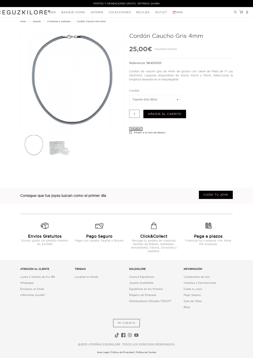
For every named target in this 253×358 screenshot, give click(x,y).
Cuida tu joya (215, 195)
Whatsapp (27, 282)
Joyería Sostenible (141, 282)
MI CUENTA (126, 323)
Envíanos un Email (32, 289)
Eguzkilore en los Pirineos (146, 289)
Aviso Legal (103, 352)
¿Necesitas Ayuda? (32, 295)
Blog (187, 307)
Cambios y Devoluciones (200, 282)
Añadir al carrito (164, 114)
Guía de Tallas (193, 301)
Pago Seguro (192, 295)
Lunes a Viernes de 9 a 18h (37, 276)
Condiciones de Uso (197, 276)
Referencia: (137, 63)
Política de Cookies (146, 352)
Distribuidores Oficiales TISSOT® (150, 301)
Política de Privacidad (122, 352)
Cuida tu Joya (193, 289)
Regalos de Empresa (142, 295)
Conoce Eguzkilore (141, 276)
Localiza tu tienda (86, 276)
